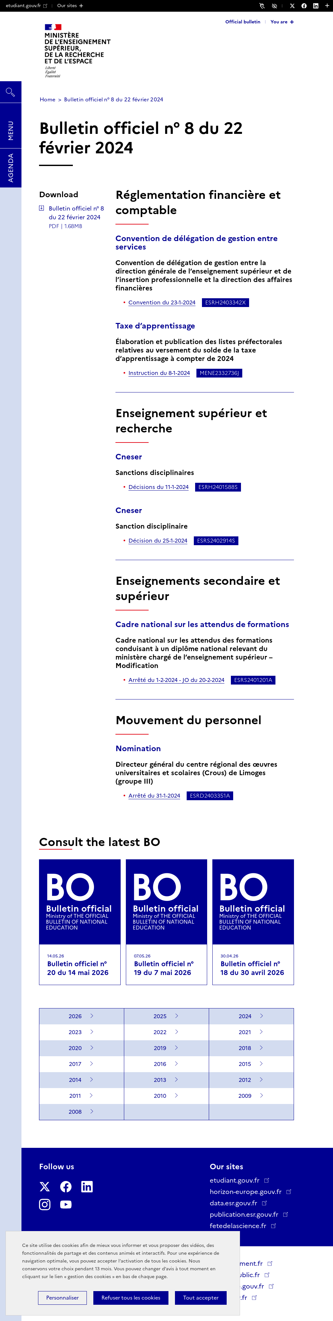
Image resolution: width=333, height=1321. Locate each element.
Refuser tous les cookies (130, 1298)
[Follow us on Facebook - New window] (307, 5)
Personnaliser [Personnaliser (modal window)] (62, 1298)
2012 (245, 1080)
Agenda (11, 168)
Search (10, 89)
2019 (160, 1048)
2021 (245, 1032)
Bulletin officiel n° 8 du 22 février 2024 (76, 213)
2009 (244, 1096)
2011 (75, 1096)
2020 (75, 1048)
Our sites (67, 5)
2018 (245, 1048)
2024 (245, 1016)
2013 (160, 1080)
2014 (75, 1080)
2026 (75, 1016)
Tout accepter (201, 1298)
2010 (160, 1096)
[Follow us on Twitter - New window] (295, 5)
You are (279, 22)
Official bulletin (242, 22)
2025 (159, 1016)
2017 (75, 1064)
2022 (159, 1032)
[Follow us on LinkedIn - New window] (319, 5)
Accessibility (275, 5)
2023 (75, 1032)
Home (47, 99)
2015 (245, 1064)
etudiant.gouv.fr (26, 5)
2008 (75, 1112)
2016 (160, 1064)
